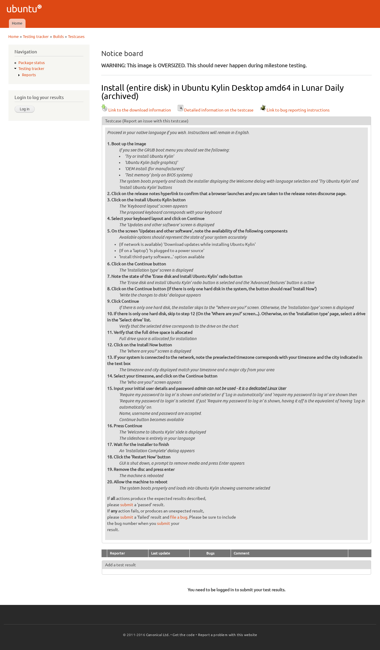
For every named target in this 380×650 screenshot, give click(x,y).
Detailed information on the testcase (215, 110)
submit (126, 504)
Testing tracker (36, 36)
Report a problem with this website (227, 635)
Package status (31, 62)
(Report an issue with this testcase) (155, 121)
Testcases (76, 36)
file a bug (178, 517)
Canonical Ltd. (158, 635)
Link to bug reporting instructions (294, 110)
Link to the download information (136, 110)
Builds (58, 36)
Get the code (183, 635)
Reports (29, 75)
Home (17, 23)
